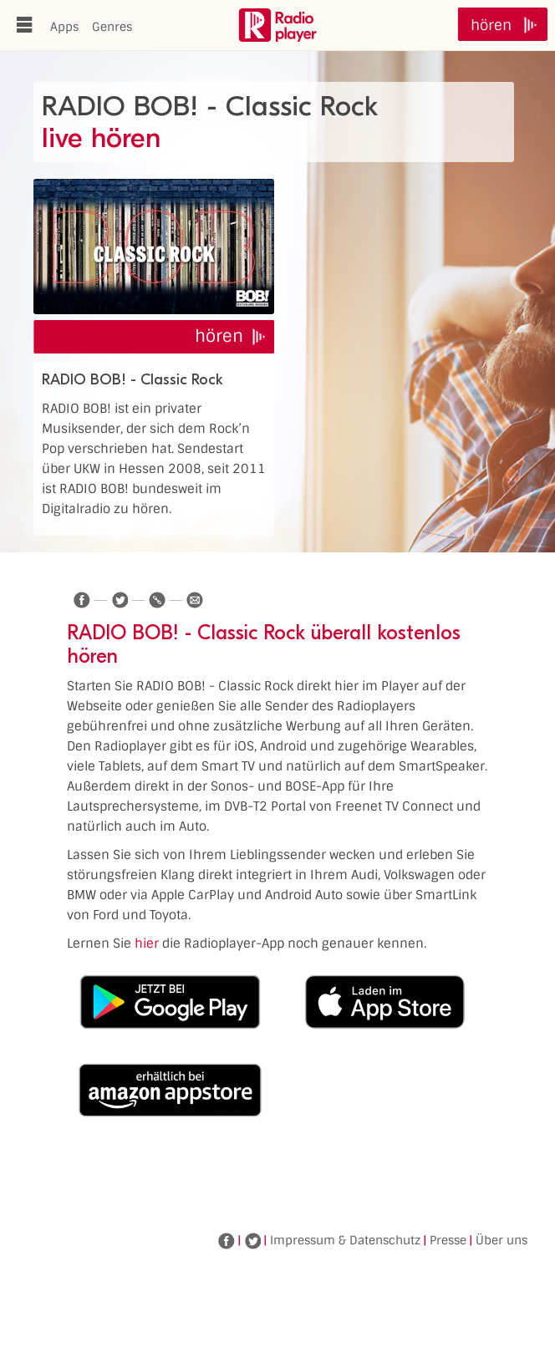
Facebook (226, 1241)
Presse (448, 1240)
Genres (112, 26)
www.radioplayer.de (277, 25)
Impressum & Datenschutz (345, 1240)
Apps (64, 26)
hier (147, 943)
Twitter (252, 1241)
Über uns (501, 1240)
